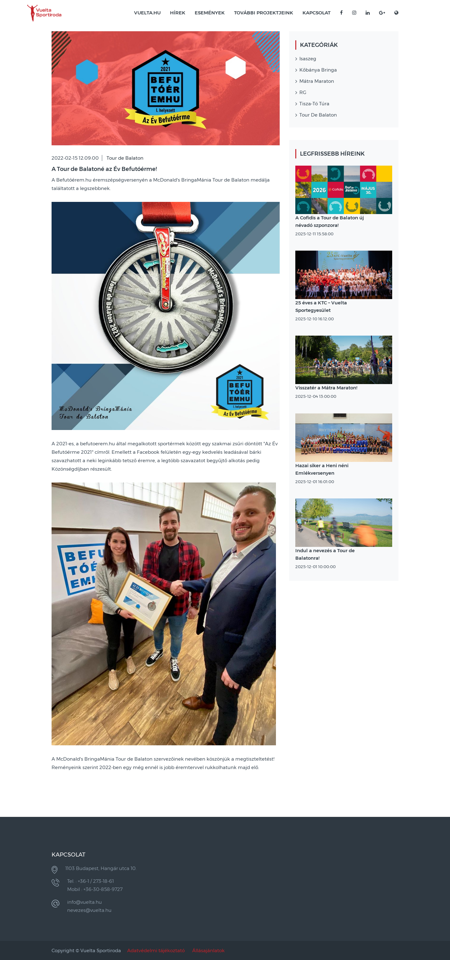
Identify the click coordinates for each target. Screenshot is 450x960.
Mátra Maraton (316, 81)
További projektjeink (263, 13)
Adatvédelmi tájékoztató (156, 950)
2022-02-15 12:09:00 (75, 158)
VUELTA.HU (147, 13)
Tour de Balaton (125, 158)
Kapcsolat (316, 13)
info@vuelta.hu (84, 902)
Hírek (177, 13)
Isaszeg (307, 59)
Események (210, 13)
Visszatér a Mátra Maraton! (326, 388)
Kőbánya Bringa (318, 70)
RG (302, 92)
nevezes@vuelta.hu (89, 910)
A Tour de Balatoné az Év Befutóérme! (104, 169)
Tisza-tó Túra (314, 104)
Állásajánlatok (208, 950)
